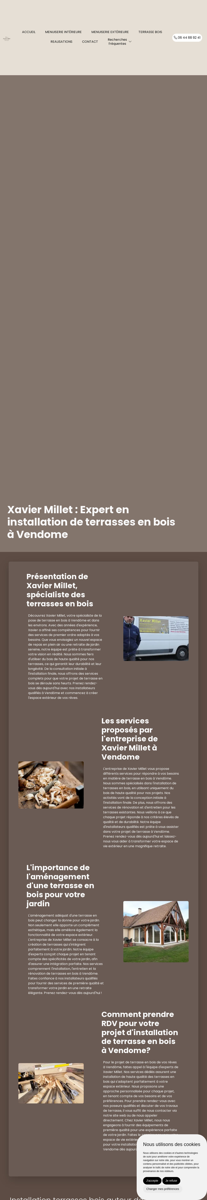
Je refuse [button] (171, 1180)
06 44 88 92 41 (187, 37)
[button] (130, 42)
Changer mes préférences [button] (162, 1189)
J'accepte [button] (152, 1180)
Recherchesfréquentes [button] (117, 41)
